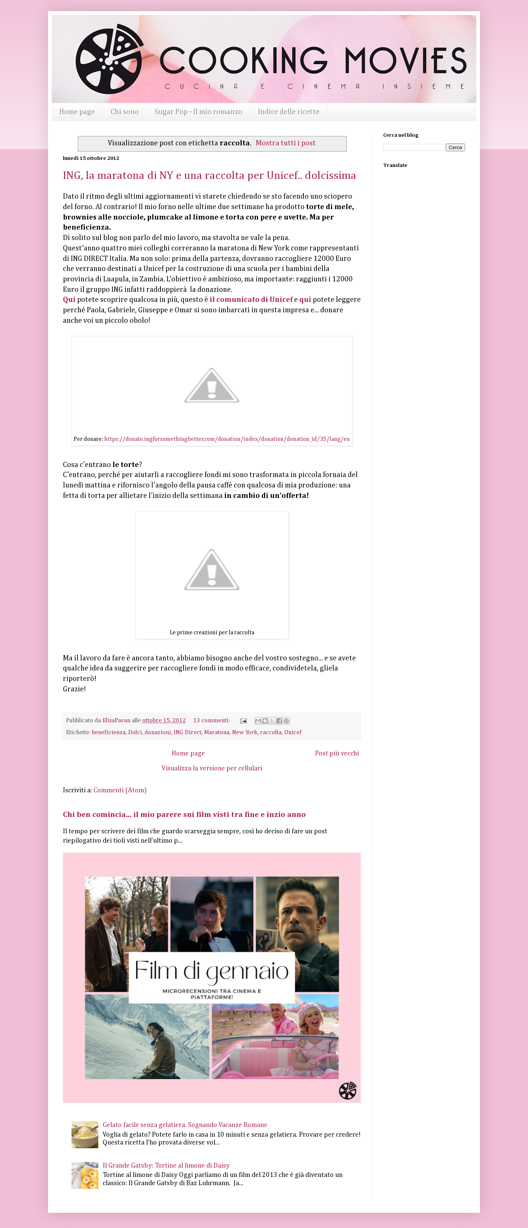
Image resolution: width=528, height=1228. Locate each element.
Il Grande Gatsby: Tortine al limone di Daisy (166, 1165)
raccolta (271, 732)
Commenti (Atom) (120, 790)
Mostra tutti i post (286, 143)
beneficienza (108, 732)
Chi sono (125, 112)
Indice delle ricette (288, 112)
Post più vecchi (337, 753)
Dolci (135, 732)
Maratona (216, 732)
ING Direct (187, 732)
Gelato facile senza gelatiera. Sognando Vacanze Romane (185, 1125)
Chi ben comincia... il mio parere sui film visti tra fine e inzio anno (184, 815)
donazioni (157, 732)
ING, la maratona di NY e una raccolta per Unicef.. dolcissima (209, 175)
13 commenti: (212, 720)
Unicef (293, 732)
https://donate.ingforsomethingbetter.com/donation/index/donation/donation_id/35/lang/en (227, 439)
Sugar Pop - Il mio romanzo (198, 112)
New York (244, 732)
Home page (77, 112)
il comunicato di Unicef (251, 299)
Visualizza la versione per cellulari (212, 768)
